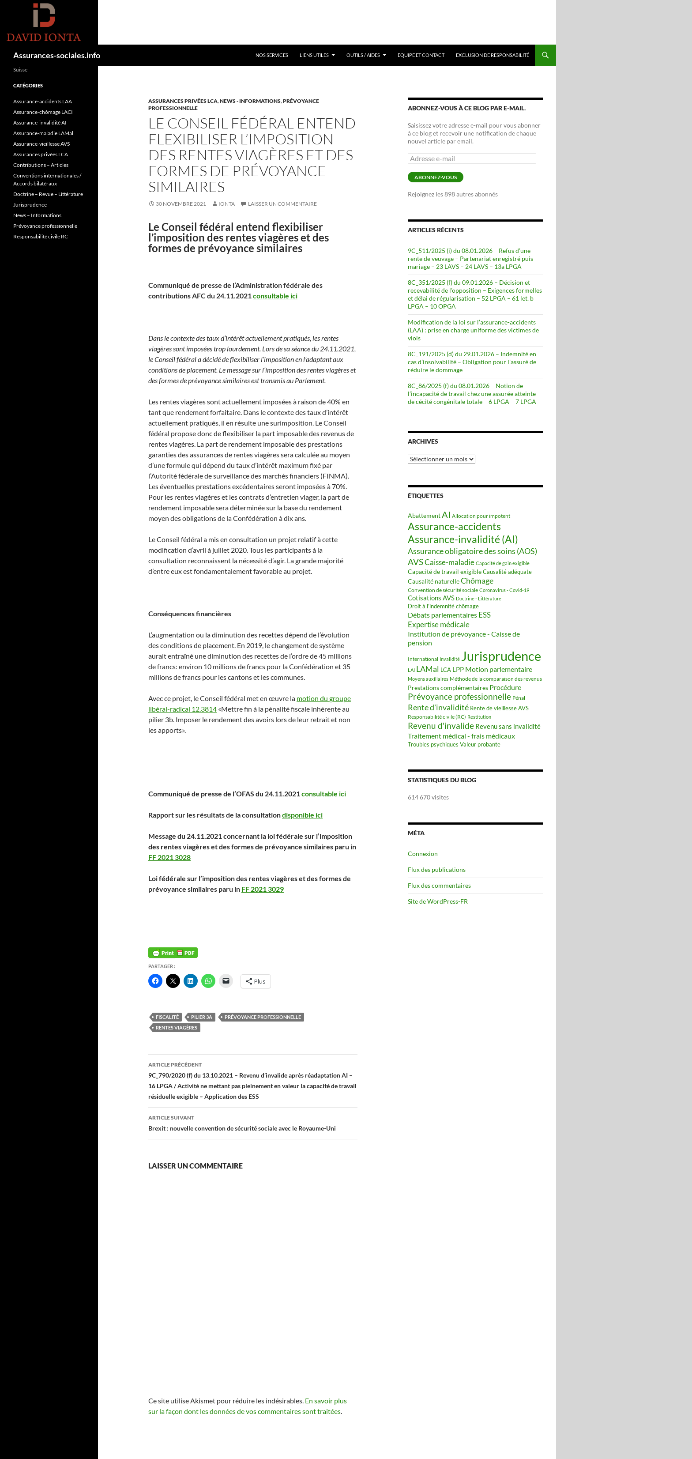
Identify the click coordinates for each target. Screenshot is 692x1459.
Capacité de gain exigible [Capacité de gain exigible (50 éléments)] (503, 563)
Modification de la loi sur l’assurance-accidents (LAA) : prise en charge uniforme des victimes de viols (473, 330)
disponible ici (302, 815)
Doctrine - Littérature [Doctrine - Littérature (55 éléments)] (478, 598)
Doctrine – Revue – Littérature (48, 194)
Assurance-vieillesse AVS (41, 143)
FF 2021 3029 (262, 889)
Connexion (423, 853)
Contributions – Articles (40, 165)
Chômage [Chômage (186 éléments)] (477, 580)
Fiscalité (167, 1017)
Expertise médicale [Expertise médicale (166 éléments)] (439, 624)
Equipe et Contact (421, 55)
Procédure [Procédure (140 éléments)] (505, 687)
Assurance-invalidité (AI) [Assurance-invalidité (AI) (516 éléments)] (463, 539)
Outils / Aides (363, 55)
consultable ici (275, 295)
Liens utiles (314, 55)
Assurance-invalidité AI (40, 122)
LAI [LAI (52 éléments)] (411, 670)
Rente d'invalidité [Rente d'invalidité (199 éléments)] (438, 707)
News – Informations (37, 215)
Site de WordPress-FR (438, 901)
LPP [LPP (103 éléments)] (458, 669)
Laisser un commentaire (282, 203)
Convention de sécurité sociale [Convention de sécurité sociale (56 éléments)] (443, 590)
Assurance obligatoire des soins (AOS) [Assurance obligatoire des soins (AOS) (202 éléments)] (472, 551)
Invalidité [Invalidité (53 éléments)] (450, 659)
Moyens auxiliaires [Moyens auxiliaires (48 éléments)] (428, 679)
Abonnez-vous (435, 177)
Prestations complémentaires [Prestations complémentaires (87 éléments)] (448, 687)
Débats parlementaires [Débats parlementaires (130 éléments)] (442, 615)
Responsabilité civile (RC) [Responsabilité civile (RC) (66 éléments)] (437, 716)
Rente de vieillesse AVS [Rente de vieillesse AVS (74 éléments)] (499, 708)
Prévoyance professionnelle (263, 1017)
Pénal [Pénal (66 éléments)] (518, 697)
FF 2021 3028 (169, 857)
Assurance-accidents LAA (42, 101)
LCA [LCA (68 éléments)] (445, 670)
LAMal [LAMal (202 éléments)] (427, 669)
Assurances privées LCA (183, 101)
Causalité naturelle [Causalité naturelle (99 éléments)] (433, 581)
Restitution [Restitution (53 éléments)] (479, 717)
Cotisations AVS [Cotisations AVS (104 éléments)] (431, 598)
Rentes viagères (176, 1027)
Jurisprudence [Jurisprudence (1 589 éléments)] (501, 656)
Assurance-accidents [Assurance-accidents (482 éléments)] (454, 526)
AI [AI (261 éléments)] (446, 514)
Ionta (226, 203)
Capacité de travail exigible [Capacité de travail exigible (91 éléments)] (444, 571)
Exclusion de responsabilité (492, 55)
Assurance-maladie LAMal (43, 133)
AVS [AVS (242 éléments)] (415, 562)
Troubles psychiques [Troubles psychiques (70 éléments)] (433, 744)
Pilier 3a (201, 1017)
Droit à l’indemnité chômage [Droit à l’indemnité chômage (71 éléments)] (443, 606)
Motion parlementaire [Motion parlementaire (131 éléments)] (498, 669)
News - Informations (250, 101)
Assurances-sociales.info (56, 55)
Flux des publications (437, 869)
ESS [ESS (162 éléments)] (484, 614)
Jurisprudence (30, 204)
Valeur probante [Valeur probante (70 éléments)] (480, 744)
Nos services (272, 55)
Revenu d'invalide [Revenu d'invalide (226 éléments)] (441, 725)
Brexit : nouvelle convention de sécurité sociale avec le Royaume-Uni (252, 1122)
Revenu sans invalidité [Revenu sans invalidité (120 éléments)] (508, 726)
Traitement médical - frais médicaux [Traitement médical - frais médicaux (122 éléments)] (461, 736)
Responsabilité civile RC (40, 236)
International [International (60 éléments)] (423, 659)
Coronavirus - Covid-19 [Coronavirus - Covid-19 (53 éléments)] (504, 590)
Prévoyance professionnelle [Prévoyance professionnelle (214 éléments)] (459, 696)
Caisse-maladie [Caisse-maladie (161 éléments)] (449, 562)
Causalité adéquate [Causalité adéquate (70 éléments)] (507, 572)
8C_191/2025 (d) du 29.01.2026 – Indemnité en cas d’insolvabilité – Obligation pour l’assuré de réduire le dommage (472, 361)
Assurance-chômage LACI (43, 112)
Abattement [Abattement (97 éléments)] (424, 515)
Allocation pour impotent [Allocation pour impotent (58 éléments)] (481, 516)
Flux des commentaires (439, 885)
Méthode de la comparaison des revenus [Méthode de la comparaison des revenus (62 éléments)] (496, 678)
